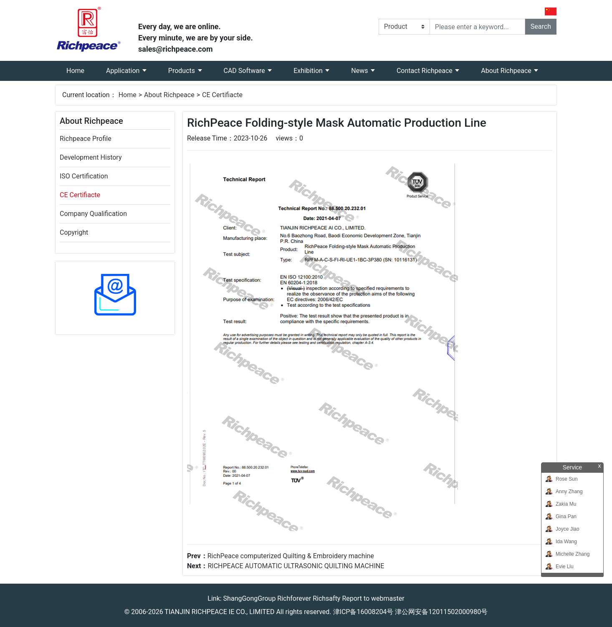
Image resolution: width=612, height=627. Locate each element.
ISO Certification (84, 176)
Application (123, 71)
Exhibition (308, 71)
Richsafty (326, 598)
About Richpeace (507, 71)
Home (80, 68)
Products (182, 71)
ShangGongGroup (249, 598)
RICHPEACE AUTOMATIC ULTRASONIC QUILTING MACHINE (295, 566)
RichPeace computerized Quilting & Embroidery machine (290, 556)
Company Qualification (93, 214)
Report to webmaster (373, 598)
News (360, 71)
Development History (90, 157)
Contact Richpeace (425, 71)
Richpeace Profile (85, 139)
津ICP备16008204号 (363, 612)
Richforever (294, 598)
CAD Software (245, 71)
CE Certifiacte (222, 95)
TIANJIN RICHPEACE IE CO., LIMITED (219, 612)
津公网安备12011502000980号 (441, 612)
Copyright (74, 232)
